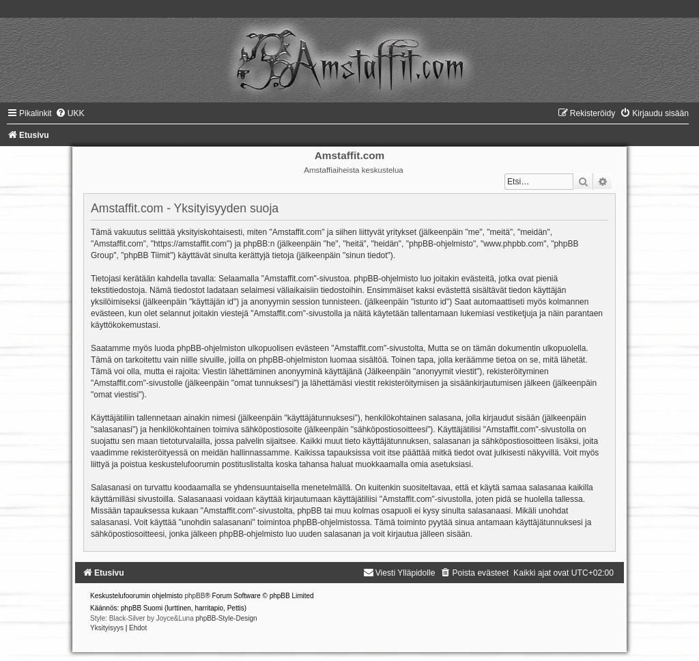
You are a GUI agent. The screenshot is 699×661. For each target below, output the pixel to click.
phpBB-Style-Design (226, 618)
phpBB (194, 596)
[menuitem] (70, 113)
